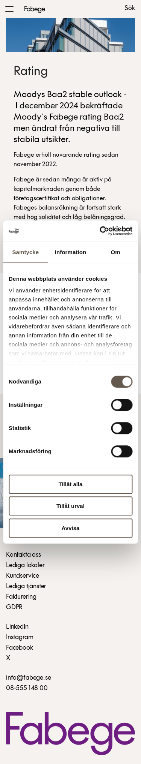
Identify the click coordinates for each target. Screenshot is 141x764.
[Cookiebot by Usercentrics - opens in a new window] (100, 231)
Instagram (19, 637)
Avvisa (71, 528)
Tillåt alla (71, 484)
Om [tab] (115, 252)
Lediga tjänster (26, 586)
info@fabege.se (28, 678)
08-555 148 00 (27, 688)
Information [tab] (70, 252)
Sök (129, 8)
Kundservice (22, 576)
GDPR (14, 607)
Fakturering (21, 597)
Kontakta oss (23, 555)
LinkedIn (17, 627)
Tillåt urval (70, 506)
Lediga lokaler (25, 565)
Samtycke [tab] (25, 252)
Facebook (19, 648)
